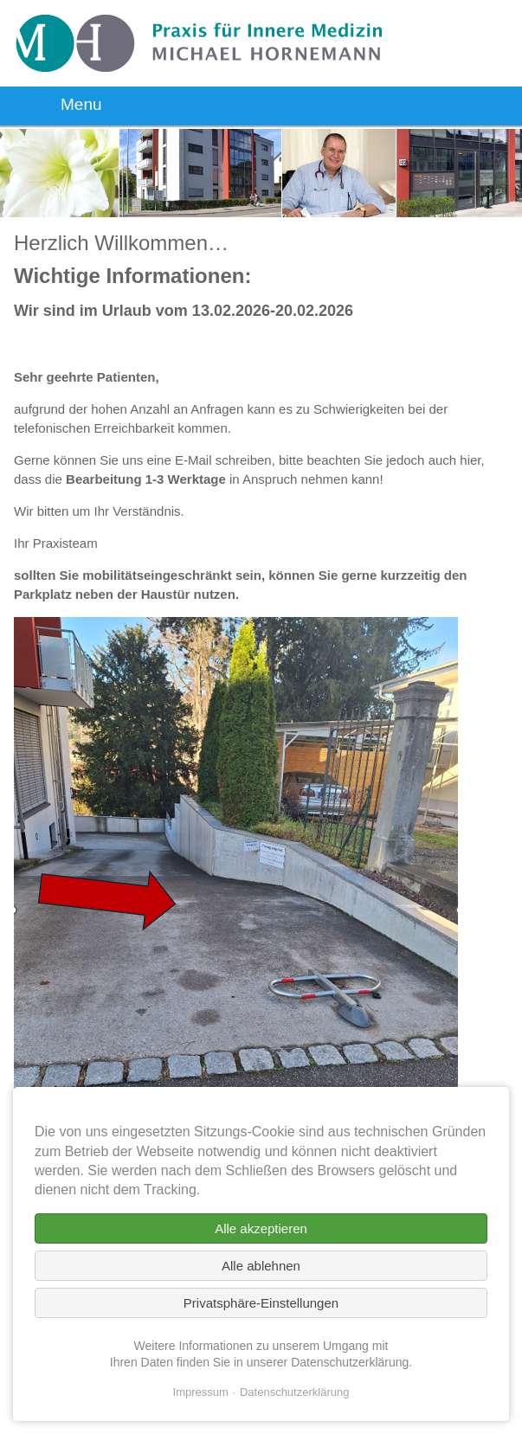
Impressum (201, 1392)
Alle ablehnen (261, 1265)
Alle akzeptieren (261, 1228)
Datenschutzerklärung (294, 1392)
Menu (81, 104)
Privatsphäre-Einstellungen (261, 1303)
